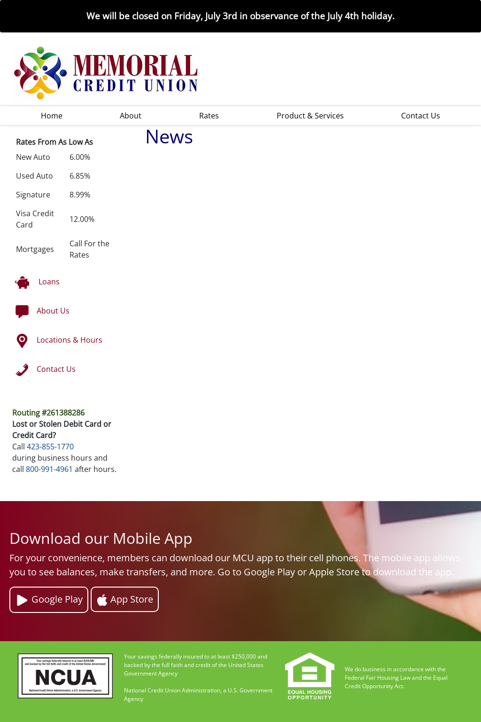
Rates (209, 115)
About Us (42, 312)
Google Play (49, 600)
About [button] (130, 115)
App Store (124, 599)
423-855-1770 (50, 446)
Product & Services (310, 115)
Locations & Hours (58, 341)
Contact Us (420, 115)
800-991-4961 (49, 469)
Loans (37, 282)
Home (51, 115)
